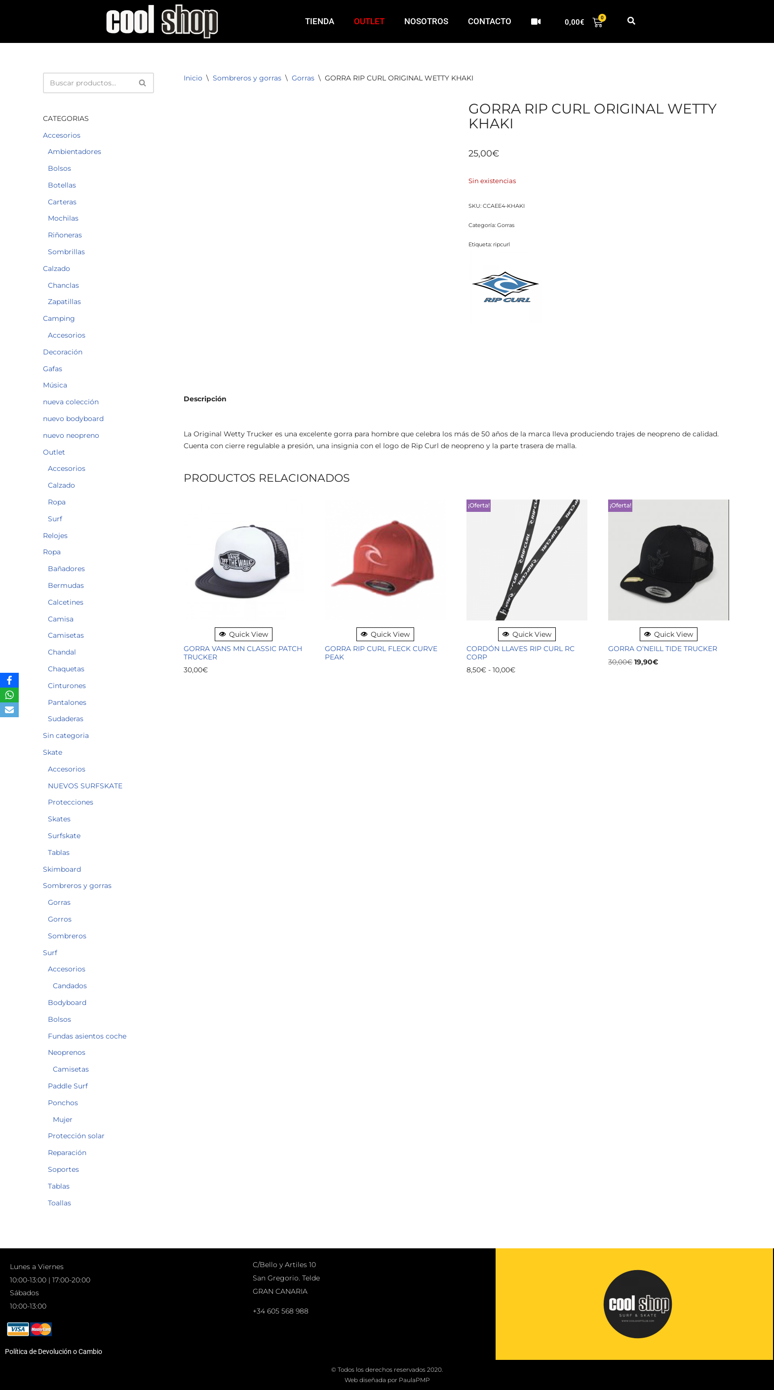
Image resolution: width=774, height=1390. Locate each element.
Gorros (60, 919)
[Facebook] (9, 680)
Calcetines (65, 602)
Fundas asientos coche (87, 1036)
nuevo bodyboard (73, 418)
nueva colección (71, 401)
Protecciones (70, 802)
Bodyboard (67, 1002)
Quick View (243, 634)
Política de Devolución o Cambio (53, 1351)
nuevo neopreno (71, 435)
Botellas (62, 185)
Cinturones (67, 685)
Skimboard (62, 869)
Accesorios (61, 135)
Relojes (55, 535)
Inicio (193, 78)
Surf (55, 518)
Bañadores (66, 568)
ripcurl (501, 244)
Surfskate (64, 835)
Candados (70, 985)
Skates (59, 818)
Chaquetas (66, 668)
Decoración (62, 352)
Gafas (52, 368)
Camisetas (66, 635)
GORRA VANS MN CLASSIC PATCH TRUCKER (243, 653)
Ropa (57, 502)
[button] (631, 21)
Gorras (59, 902)
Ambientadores (74, 151)
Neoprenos (66, 1052)
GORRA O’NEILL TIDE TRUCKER (662, 649)
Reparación (67, 1152)
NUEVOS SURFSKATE (85, 785)
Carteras (62, 201)
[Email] (9, 709)
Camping (59, 318)
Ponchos (63, 1102)
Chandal (62, 652)
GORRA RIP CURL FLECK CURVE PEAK (381, 653)
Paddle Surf (68, 1085)
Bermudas (66, 585)
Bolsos (59, 168)
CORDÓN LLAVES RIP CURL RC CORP (520, 653)
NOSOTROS (426, 21)
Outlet (54, 452)
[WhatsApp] (9, 695)
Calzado (56, 268)
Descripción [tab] (205, 398)
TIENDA (319, 21)
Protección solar (76, 1135)
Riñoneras (65, 235)
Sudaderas (65, 718)
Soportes (63, 1169)
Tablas (59, 852)
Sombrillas (66, 251)
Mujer (63, 1119)
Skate (52, 752)
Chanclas (63, 285)
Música (55, 385)
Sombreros (67, 935)
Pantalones (67, 702)
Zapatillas (64, 301)
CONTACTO (489, 21)
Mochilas (63, 218)
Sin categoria (66, 735)
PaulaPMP (414, 1380)
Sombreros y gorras (77, 885)
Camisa (61, 619)
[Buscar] (87, 83)
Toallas (59, 1202)
